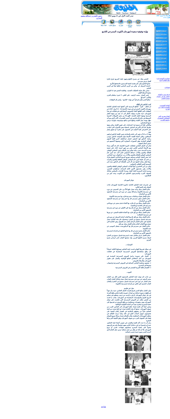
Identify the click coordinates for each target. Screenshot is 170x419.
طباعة (103, 407)
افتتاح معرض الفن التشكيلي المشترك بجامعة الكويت (163, 118)
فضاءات (167, 87)
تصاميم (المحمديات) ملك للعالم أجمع (163, 79)
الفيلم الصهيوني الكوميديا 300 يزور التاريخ (164, 107)
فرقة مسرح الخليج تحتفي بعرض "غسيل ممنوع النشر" (163, 96)
